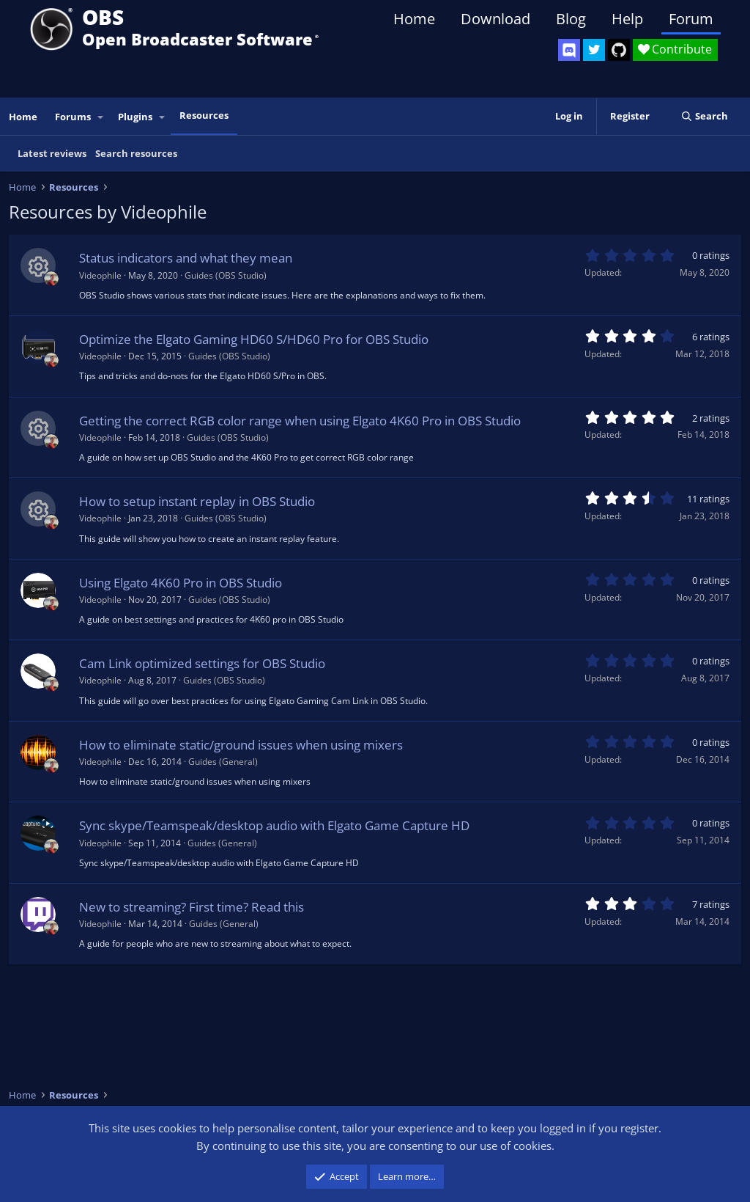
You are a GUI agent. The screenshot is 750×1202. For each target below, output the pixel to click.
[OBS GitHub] (619, 50)
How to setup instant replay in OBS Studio (197, 501)
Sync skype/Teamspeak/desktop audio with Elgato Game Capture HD (274, 825)
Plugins (135, 116)
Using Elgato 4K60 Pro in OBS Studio (180, 582)
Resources (204, 115)
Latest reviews (52, 153)
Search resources (136, 153)
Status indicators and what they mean (185, 257)
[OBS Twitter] (594, 50)
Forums (73, 116)
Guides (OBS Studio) (226, 275)
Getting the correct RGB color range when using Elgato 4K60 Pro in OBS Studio (300, 420)
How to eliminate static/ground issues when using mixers (241, 744)
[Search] (704, 116)
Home (414, 19)
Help (627, 19)
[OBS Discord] (569, 50)
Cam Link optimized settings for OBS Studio (202, 663)
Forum (691, 19)
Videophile (100, 275)
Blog (571, 19)
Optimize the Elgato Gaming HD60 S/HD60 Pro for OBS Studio (253, 339)
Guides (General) (223, 761)
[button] (101, 117)
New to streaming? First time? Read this (191, 906)
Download (495, 19)
